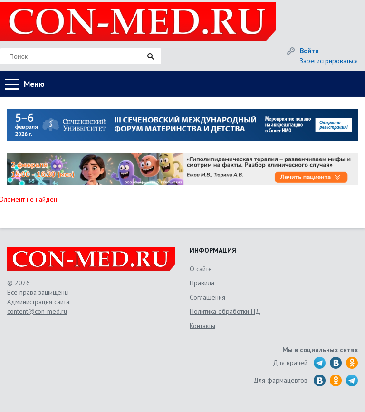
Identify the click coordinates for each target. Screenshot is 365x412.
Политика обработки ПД (225, 311)
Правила (202, 283)
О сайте (201, 268)
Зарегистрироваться (329, 60)
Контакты (202, 325)
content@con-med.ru (37, 311)
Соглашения (207, 297)
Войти (309, 50)
